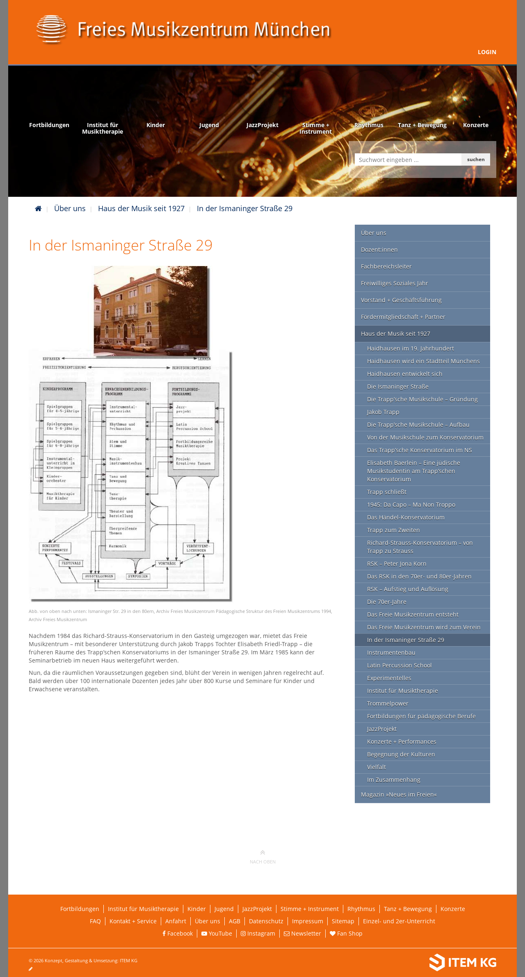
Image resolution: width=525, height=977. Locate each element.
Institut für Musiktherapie (402, 691)
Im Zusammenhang (393, 779)
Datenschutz (266, 921)
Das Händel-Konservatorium (406, 517)
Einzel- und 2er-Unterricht (399, 921)
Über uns (70, 208)
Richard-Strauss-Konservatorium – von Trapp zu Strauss (420, 547)
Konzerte (453, 909)
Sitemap (343, 921)
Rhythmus (361, 909)
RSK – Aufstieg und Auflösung (407, 589)
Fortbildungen (79, 909)
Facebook (177, 933)
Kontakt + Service (133, 921)
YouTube (216, 933)
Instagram (258, 933)
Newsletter (302, 933)
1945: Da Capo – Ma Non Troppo (411, 504)
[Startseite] (38, 208)
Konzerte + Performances (401, 741)
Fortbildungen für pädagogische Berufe (421, 716)
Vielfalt (376, 767)
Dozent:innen (379, 249)
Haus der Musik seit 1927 (141, 208)
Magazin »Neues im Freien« (399, 794)
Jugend (224, 909)
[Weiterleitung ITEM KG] (388, 962)
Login (487, 52)
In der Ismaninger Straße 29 (244, 208)
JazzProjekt (382, 729)
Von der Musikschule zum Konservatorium (425, 437)
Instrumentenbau (391, 652)
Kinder (196, 909)
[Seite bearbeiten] (35, 969)
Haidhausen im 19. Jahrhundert (410, 348)
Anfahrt (175, 921)
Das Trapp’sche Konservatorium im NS (419, 450)
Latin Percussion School (399, 665)
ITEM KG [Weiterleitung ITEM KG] (128, 960)
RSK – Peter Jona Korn (397, 563)
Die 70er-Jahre (386, 602)
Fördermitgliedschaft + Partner (403, 317)
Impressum (307, 921)
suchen (476, 159)
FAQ (95, 921)
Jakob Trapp (383, 412)
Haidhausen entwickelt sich (405, 374)
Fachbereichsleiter (386, 266)
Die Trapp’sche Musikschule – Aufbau (418, 424)
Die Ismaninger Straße (398, 386)
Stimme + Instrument (310, 909)
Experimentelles (389, 678)
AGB (234, 921)
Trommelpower (388, 703)
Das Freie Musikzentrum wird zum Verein (424, 627)
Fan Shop (346, 933)
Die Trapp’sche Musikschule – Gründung (422, 399)
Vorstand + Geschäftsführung (401, 300)
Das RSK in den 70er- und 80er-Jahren (419, 576)
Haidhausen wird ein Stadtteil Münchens (423, 361)
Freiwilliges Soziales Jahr (394, 283)
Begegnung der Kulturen (401, 754)
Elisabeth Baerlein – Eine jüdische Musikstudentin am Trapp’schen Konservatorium (413, 471)
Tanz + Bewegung (408, 909)
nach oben (263, 856)
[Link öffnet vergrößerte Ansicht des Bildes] (131, 433)
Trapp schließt (386, 492)
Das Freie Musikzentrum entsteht (413, 614)
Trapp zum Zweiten (393, 530)
